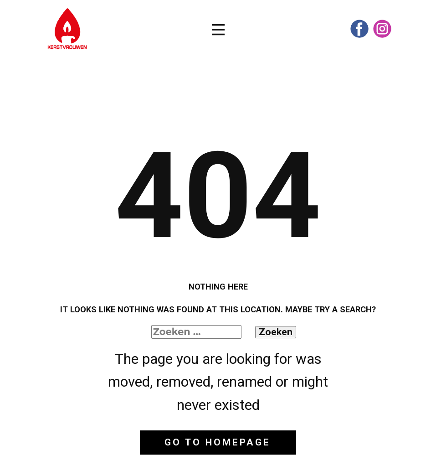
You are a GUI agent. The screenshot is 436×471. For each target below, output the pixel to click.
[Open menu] (218, 29)
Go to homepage (217, 442)
